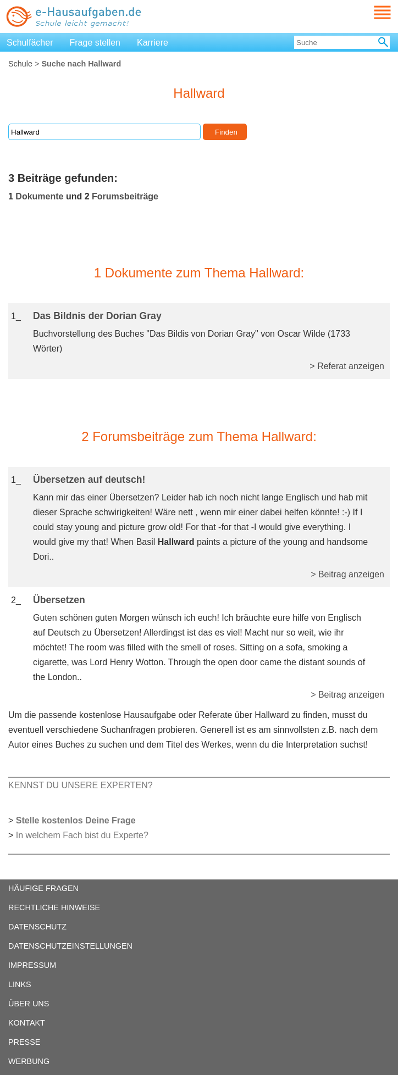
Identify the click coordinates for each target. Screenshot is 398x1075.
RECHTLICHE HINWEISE (54, 907)
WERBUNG (28, 1061)
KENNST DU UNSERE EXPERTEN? (80, 785)
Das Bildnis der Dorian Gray (97, 315)
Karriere (152, 42)
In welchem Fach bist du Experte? (82, 835)
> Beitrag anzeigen (347, 574)
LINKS (19, 984)
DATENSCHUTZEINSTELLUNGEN (70, 946)
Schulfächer (30, 42)
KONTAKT (26, 1022)
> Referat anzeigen (346, 366)
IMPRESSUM (32, 965)
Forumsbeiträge (125, 196)
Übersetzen (59, 599)
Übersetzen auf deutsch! (89, 479)
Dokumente (39, 196)
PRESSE (24, 1042)
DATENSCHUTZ (37, 926)
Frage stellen (95, 42)
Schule (20, 63)
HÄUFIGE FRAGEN (43, 888)
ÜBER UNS (28, 1003)
